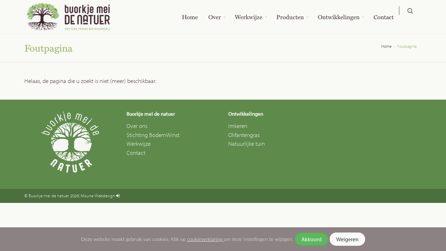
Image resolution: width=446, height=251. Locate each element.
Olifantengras (244, 134)
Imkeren (237, 125)
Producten (294, 16)
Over (219, 16)
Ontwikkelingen (343, 16)
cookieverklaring (205, 239)
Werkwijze (253, 16)
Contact (388, 16)
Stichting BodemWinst (152, 134)
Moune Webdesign (97, 195)
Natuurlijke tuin (246, 143)
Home (194, 16)
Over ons (136, 125)
